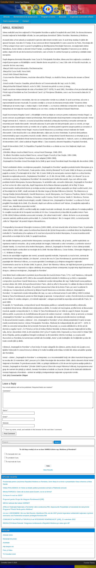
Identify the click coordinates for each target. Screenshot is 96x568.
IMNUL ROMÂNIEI (13, 27)
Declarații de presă (9, 542)
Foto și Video (7, 553)
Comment (7, 391)
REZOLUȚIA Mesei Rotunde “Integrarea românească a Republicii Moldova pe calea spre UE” (36, 526)
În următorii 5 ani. (12, 461)
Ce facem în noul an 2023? (12, 498)
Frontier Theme (89, 566)
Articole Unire (8, 538)
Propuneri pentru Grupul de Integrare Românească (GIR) (23, 502)
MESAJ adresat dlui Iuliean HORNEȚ (16, 506)
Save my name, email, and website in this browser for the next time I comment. (33, 433)
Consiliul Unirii (7, 1)
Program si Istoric (48, 17)
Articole (7, 17)
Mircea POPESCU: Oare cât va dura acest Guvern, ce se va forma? (27, 495)
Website (5, 426)
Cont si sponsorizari (11, 21)
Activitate (6, 546)
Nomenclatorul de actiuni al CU (25, 17)
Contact (26, 21)
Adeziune (62, 17)
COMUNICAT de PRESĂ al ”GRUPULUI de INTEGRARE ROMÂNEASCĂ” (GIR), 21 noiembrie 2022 (39, 522)
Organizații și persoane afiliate (81, 17)
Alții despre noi (8, 549)
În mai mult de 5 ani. (13, 465)
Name (5, 413)
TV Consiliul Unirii (9, 557)
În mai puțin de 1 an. (13, 457)
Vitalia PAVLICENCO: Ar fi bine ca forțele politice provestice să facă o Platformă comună (34, 491)
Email (5, 420)
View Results (48, 473)
